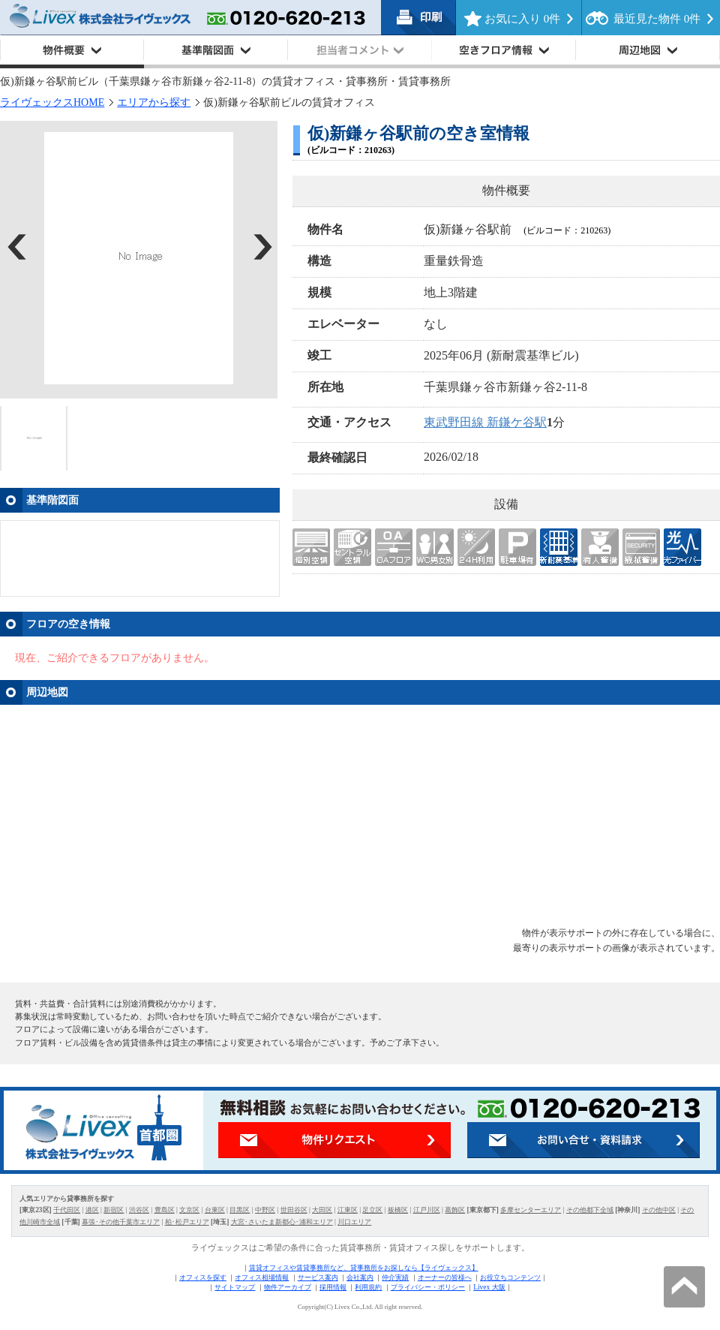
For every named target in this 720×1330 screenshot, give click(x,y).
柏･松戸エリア (187, 1222)
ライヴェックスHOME (52, 102)
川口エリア (354, 1222)
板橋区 (398, 1210)
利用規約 (368, 1287)
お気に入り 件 (522, 19)
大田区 (322, 1210)
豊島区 (164, 1210)
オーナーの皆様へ (445, 1277)
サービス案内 (318, 1277)
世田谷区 (294, 1210)
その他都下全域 (590, 1210)
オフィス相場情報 (262, 1277)
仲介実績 (395, 1277)
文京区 (189, 1210)
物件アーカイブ (287, 1287)
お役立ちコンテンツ (510, 1277)
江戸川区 (426, 1210)
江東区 (348, 1210)
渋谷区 (139, 1210)
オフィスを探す (202, 1277)
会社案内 (360, 1277)
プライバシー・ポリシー (428, 1287)
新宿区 (114, 1210)
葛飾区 (455, 1210)
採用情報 (333, 1287)
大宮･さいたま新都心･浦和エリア (282, 1222)
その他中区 (659, 1210)
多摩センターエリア (530, 1210)
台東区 (215, 1210)
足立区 (372, 1210)
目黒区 (240, 1210)
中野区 (265, 1210)
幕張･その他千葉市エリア (121, 1222)
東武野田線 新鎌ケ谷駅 (485, 422)
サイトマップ (234, 1287)
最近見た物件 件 (657, 19)
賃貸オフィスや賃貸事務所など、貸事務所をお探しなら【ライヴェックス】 (363, 1267)
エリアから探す (153, 102)
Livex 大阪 (489, 1287)
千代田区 (66, 1210)
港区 (92, 1210)
